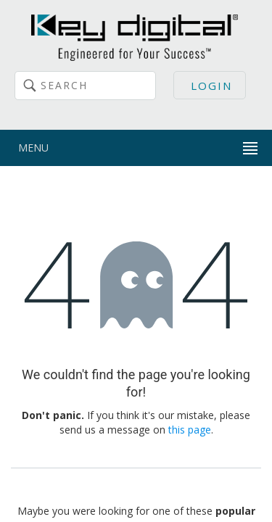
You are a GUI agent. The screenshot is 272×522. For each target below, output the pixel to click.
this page (189, 429)
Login (211, 85)
